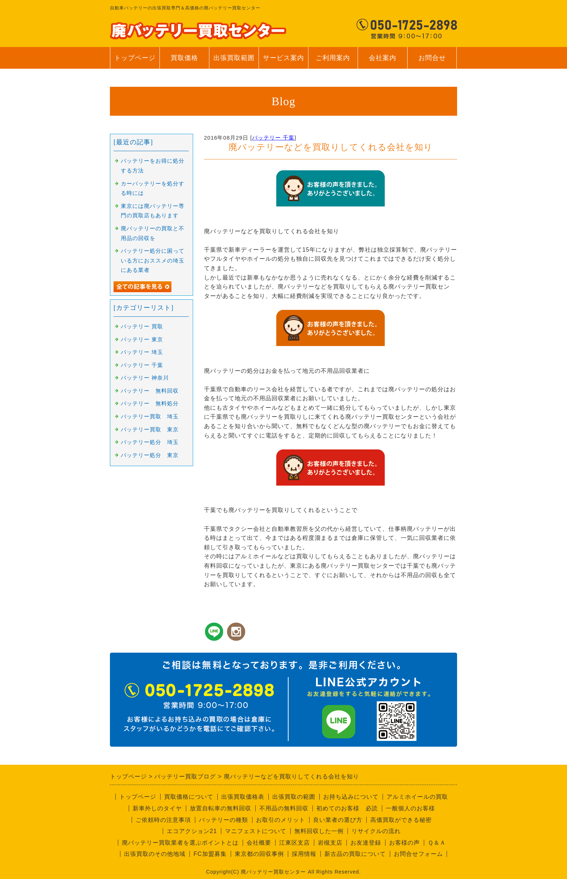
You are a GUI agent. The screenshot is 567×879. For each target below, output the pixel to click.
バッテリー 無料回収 (150, 391)
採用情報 (304, 854)
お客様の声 (404, 843)
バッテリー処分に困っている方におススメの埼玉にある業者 (152, 260)
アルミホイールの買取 (417, 797)
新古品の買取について (355, 854)
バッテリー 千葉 (273, 138)
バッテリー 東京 (142, 339)
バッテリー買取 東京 (150, 429)
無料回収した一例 (319, 831)
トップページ (134, 57)
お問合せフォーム (418, 854)
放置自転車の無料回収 (220, 808)
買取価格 (184, 57)
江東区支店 (294, 843)
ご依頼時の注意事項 (163, 820)
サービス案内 (283, 61)
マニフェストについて (255, 831)
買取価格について (188, 797)
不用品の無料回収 (283, 808)
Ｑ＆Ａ (437, 843)
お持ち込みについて (351, 797)
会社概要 (259, 843)
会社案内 (382, 61)
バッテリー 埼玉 (142, 352)
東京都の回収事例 (259, 854)
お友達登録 (365, 843)
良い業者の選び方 (337, 820)
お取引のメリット (280, 820)
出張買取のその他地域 (155, 854)
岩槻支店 (330, 843)
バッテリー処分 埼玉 (150, 442)
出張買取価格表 (242, 797)
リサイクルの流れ (376, 831)
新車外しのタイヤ (157, 808)
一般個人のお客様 (410, 808)
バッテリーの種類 (223, 820)
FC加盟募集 (209, 854)
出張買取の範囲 (293, 797)
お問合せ (432, 61)
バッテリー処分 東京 (150, 455)
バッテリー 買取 (142, 326)
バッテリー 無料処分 (150, 403)
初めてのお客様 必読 (347, 808)
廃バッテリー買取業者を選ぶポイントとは (180, 843)
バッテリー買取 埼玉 (150, 416)
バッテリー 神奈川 (145, 378)
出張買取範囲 (234, 57)
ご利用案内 (333, 61)
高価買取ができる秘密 (401, 820)
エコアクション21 (192, 831)
